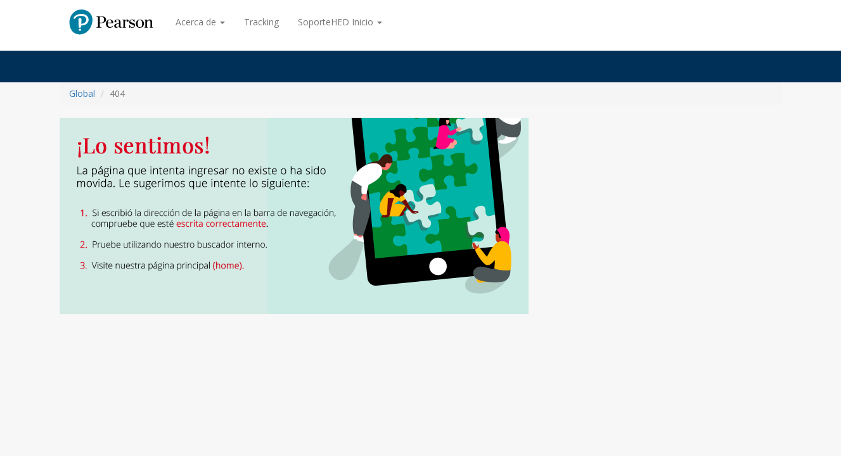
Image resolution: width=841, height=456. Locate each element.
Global (82, 93)
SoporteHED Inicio (340, 22)
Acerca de (200, 22)
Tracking (261, 22)
